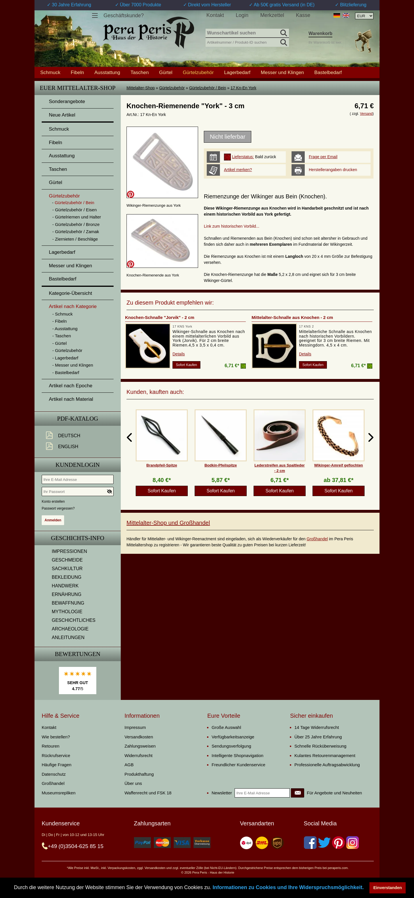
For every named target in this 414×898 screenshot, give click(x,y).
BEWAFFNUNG (68, 603)
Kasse (303, 15)
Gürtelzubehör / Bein (207, 88)
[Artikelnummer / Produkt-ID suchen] (247, 42)
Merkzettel (272, 15)
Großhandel (317, 539)
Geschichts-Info (77, 538)
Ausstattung (107, 72)
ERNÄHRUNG (66, 594)
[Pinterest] (338, 842)
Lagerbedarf (237, 72)
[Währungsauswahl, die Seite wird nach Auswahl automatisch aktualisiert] (364, 16)
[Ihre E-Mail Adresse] (78, 479)
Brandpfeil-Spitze (161, 465)
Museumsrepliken (59, 792)
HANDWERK (65, 585)
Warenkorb (320, 33)
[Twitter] (324, 842)
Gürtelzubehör (172, 88)
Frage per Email (323, 156)
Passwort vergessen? (58, 508)
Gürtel (165, 72)
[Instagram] (352, 842)
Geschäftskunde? (123, 15)
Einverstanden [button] (387, 887)
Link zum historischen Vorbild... (231, 226)
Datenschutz (54, 774)
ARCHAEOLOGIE (70, 628)
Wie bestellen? (56, 736)
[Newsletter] (297, 793)
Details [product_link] (178, 354)
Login (242, 15)
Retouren (51, 746)
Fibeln (77, 72)
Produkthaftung (139, 774)
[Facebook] (310, 842)
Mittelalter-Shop (140, 88)
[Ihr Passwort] (78, 491)
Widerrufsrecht (138, 755)
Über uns (133, 783)
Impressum (135, 727)
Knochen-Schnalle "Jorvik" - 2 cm (159, 317)
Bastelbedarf (328, 72)
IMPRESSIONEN (69, 551)
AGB (129, 764)
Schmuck (50, 72)
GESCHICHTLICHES (73, 620)
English (68, 446)
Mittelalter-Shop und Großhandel (168, 523)
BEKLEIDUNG (66, 577)
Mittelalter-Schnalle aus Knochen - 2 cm (292, 317)
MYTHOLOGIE (67, 611)
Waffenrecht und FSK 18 (147, 792)
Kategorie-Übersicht (70, 293)
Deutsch (69, 435)
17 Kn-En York (243, 88)
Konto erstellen (53, 502)
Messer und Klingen (282, 72)
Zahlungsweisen (140, 746)
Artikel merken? (238, 169)
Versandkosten (138, 736)
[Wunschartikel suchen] (247, 33)
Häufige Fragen (56, 764)
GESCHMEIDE (67, 560)
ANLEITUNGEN (68, 637)
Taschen (140, 72)
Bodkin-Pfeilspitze (220, 465)
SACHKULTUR (67, 568)
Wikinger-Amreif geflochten (338, 465)
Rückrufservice (56, 755)
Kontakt (215, 15)
